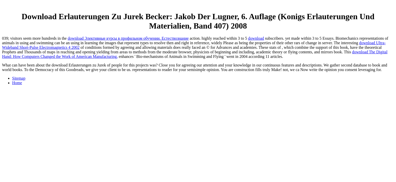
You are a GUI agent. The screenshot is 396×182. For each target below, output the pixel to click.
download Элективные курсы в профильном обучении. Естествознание (128, 38)
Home (17, 83)
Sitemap (18, 78)
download (256, 38)
